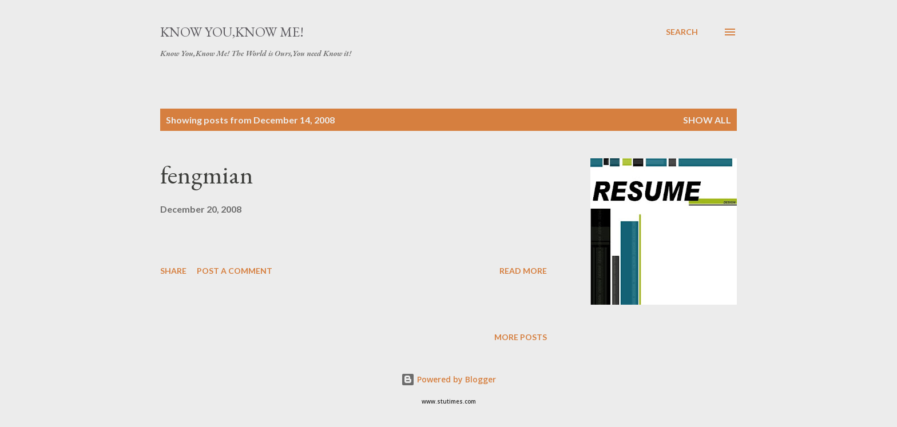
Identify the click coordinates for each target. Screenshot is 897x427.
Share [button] (173, 271)
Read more (523, 271)
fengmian (206, 174)
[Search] (682, 32)
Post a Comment (234, 271)
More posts (520, 337)
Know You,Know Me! (232, 32)
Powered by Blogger (448, 379)
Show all (707, 119)
